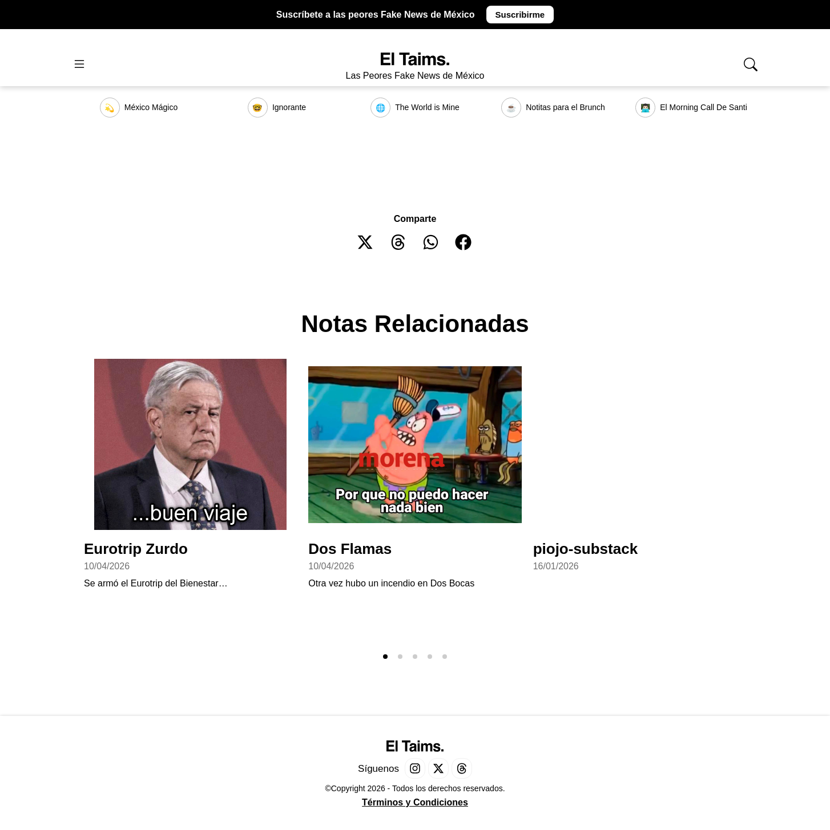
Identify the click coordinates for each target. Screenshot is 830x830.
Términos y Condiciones (415, 802)
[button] (365, 242)
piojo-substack (585, 548)
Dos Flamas (350, 548)
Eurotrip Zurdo (136, 548)
